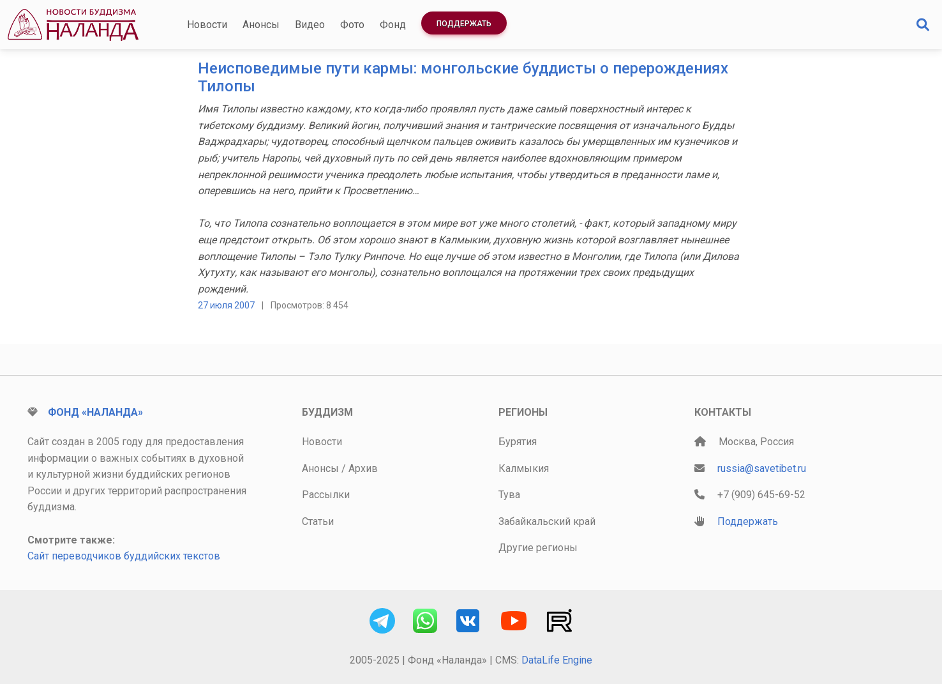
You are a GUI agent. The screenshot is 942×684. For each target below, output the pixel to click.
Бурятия (517, 442)
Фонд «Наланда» (95, 412)
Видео (310, 25)
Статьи (318, 521)
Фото (352, 25)
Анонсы (261, 25)
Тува (509, 495)
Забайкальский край (546, 521)
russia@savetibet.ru (761, 468)
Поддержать (464, 23)
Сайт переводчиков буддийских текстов (123, 556)
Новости (207, 25)
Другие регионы (538, 548)
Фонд (393, 25)
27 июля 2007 (226, 305)
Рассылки (326, 495)
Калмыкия (523, 468)
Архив (363, 468)
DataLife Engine (556, 660)
